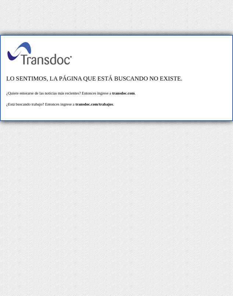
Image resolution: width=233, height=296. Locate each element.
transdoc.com (123, 93)
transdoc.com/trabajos (94, 104)
